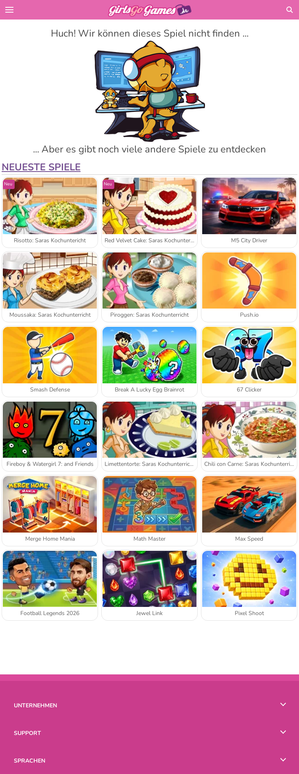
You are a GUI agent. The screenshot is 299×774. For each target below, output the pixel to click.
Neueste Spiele (41, 167)
